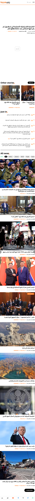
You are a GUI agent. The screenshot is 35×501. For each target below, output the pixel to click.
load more (29, 490)
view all (31, 82)
